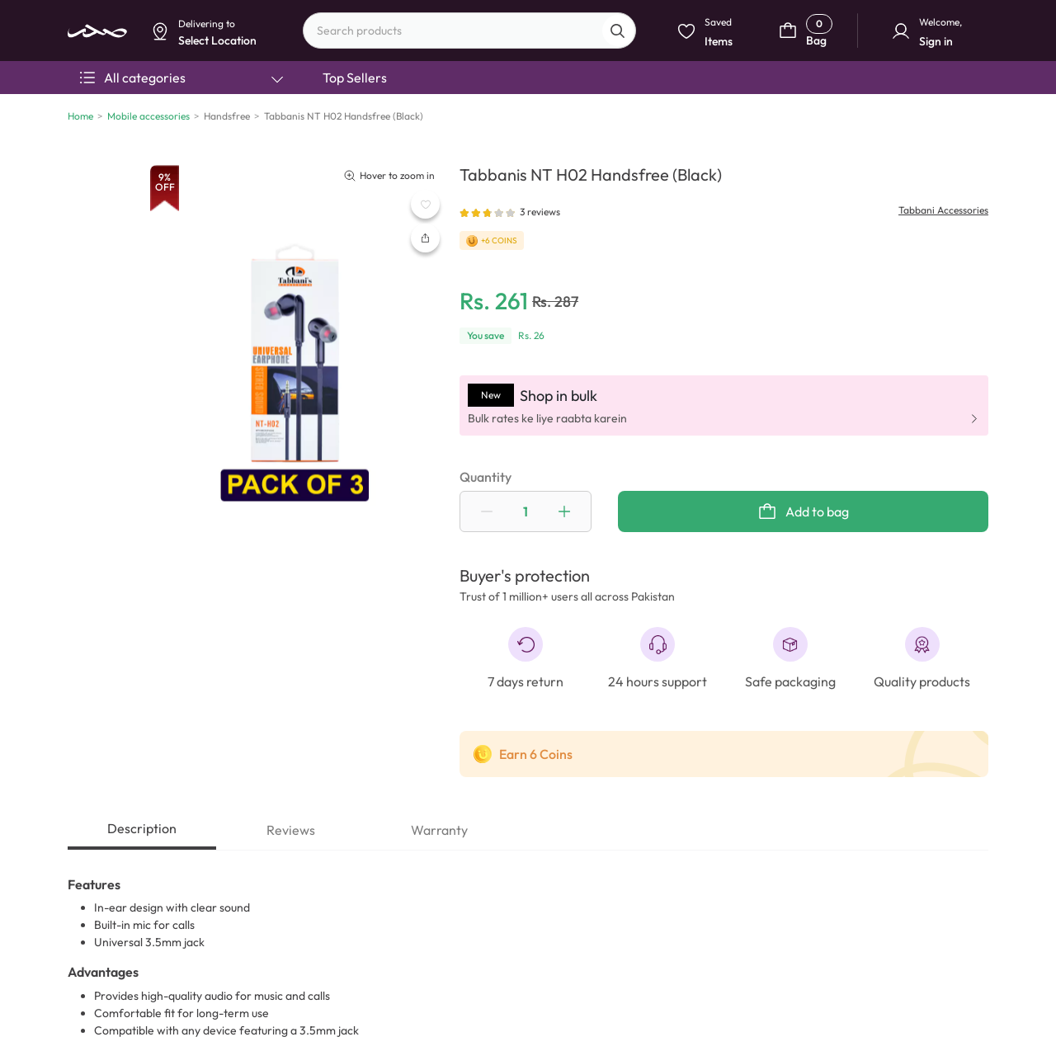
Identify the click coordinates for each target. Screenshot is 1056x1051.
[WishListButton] (425, 204)
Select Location (447, 129)
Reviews (290, 830)
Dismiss (375, 129)
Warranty (439, 830)
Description (142, 828)
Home (80, 116)
